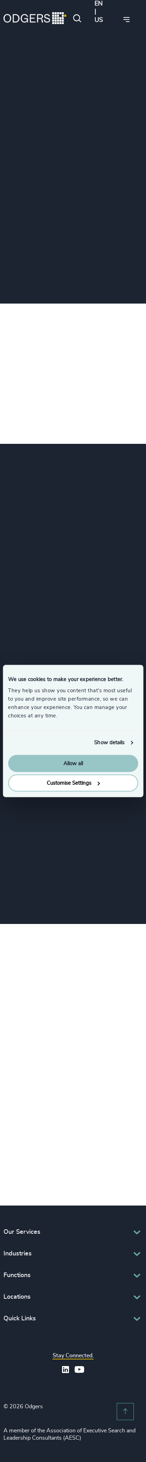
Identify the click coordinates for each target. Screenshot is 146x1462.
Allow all (73, 763)
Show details (109, 742)
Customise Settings (73, 783)
